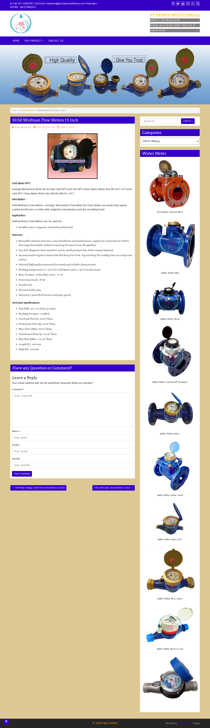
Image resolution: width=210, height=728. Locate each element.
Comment (18, 389)
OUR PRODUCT (32, 41)
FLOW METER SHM (27, 110)
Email (16, 445)
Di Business (185, 723)
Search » (188, 120)
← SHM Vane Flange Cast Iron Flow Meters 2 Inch (38, 487)
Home (14, 110)
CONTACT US (55, 41)
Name (16, 431)
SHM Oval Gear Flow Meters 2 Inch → (113, 487)
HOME (16, 41)
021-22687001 (26, 3)
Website (16, 458)
